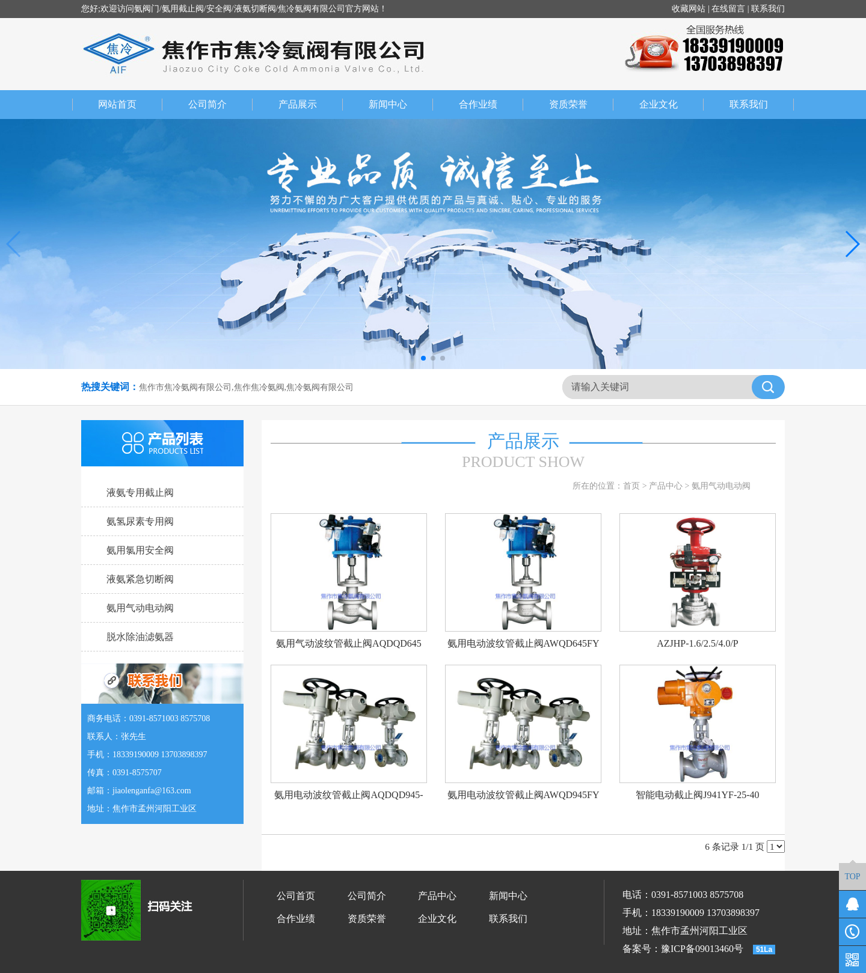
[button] (423, 358)
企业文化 (671, 105)
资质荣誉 (581, 105)
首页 (631, 485)
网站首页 (117, 105)
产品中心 (666, 485)
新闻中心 (401, 105)
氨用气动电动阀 (721, 485)
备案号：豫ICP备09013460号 (682, 949)
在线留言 (728, 8)
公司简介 (220, 105)
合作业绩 (491, 105)
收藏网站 (688, 8)
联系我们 (768, 8)
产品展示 (310, 105)
